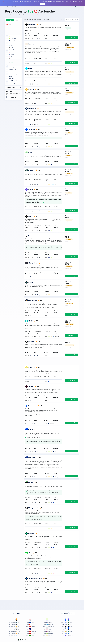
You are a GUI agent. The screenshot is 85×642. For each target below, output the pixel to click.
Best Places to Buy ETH (14, 620)
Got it (42, 4)
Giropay (10, 54)
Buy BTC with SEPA (47, 622)
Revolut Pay (10, 47)
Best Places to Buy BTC (14, 619)
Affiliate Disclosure (59, 639)
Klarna (9, 52)
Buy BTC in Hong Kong (31, 633)
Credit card (10, 40)
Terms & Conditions (43, 639)
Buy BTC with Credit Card (49, 620)
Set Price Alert (13, 97)
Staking (9, 76)
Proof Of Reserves (11, 81)
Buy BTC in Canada (30, 626)
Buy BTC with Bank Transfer (49, 619)
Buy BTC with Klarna (48, 629)
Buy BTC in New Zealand (31, 629)
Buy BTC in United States (31, 619)
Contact (73, 639)
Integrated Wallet (11, 74)
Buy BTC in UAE (29, 624)
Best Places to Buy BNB (14, 626)
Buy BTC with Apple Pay (48, 626)
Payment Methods (10, 33)
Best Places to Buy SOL (14, 622)
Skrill (9, 56)
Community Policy (67, 639)
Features (10, 62)
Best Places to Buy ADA (14, 628)
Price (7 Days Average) (71, 19)
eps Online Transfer (12, 43)
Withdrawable (11, 69)
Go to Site (71, 37)
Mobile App (10, 78)
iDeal (9, 59)
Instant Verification (11, 71)
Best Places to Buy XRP (14, 624)
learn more (41, 202)
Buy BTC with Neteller (48, 633)
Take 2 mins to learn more (34, 248)
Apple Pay (10, 50)
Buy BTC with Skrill (47, 631)
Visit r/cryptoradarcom (77, 1)
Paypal (9, 45)
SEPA (9, 36)
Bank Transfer (11, 38)
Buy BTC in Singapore (31, 631)
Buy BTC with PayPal (48, 624)
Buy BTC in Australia (30, 628)
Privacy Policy (51, 639)
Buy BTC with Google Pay (49, 628)
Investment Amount (11, 87)
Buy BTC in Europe (30, 622)
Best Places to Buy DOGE (14, 631)
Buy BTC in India (30, 635)
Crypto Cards (10, 83)
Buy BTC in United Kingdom (32, 620)
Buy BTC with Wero (47, 635)
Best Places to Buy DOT (14, 629)
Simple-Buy (10, 67)
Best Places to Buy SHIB (14, 633)
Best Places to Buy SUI (14, 635)
